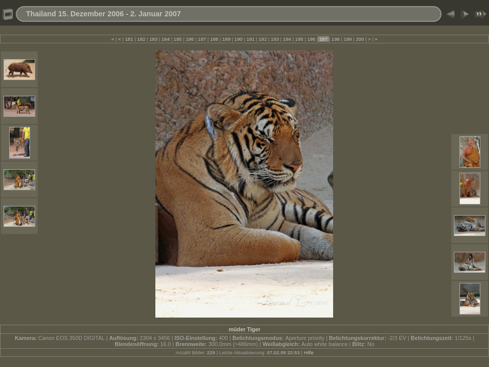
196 (311, 39)
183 (153, 39)
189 (226, 39)
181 (129, 39)
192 (262, 39)
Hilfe (308, 352)
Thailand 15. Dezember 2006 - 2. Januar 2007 (103, 14)
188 (214, 39)
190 (238, 39)
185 (177, 39)
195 (299, 39)
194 (287, 39)
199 (347, 39)
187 (202, 39)
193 (274, 39)
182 (141, 39)
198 (335, 39)
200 (360, 39)
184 (165, 39)
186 (189, 39)
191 (250, 39)
